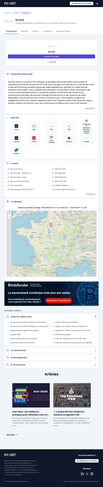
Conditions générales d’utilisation (87, 481)
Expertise (24, 31)
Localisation (47, 31)
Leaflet (74, 276)
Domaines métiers (63, 31)
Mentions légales (69, 481)
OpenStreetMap (84, 276)
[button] (65, 237)
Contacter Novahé (51, 56)
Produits (35, 31)
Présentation (11, 31)
